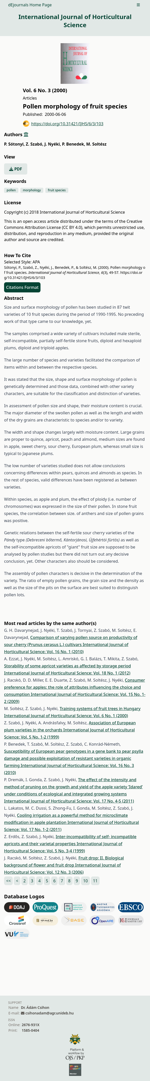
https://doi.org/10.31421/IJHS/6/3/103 (63, 123)
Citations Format (22, 287)
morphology (32, 190)
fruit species (57, 190)
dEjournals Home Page (30, 5)
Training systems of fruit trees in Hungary (100, 708)
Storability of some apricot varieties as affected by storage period (67, 666)
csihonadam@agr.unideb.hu (49, 1013)
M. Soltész (96, 144)
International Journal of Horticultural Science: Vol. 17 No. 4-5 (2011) (69, 801)
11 (95, 881)
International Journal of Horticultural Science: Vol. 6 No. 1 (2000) (66, 715)
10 (85, 881)
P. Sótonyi (14, 144)
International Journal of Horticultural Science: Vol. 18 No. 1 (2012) (67, 673)
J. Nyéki (52, 144)
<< (8, 881)
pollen (11, 190)
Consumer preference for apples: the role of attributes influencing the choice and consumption (74, 687)
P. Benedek (73, 144)
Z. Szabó (34, 144)
